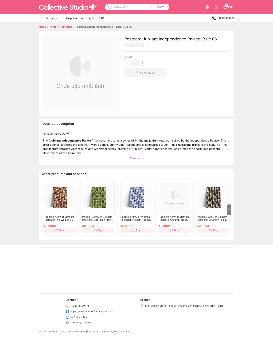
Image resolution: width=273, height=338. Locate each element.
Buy (60, 230)
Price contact (145, 72)
